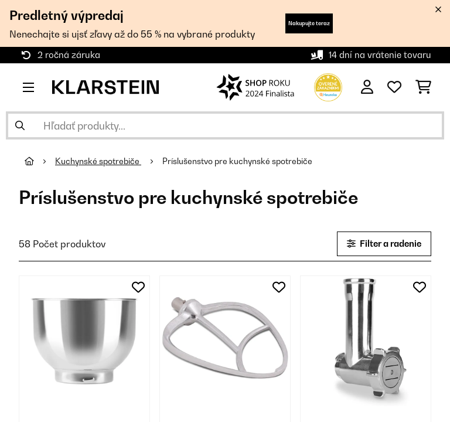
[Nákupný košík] (423, 87)
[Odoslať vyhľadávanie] (20, 125)
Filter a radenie (384, 244)
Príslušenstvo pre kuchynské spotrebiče (238, 161)
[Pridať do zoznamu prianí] (138, 287)
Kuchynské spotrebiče (98, 161)
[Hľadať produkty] (225, 125)
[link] (84, 341)
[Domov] (40, 161)
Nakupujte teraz (309, 23)
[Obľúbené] (394, 87)
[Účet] (367, 87)
